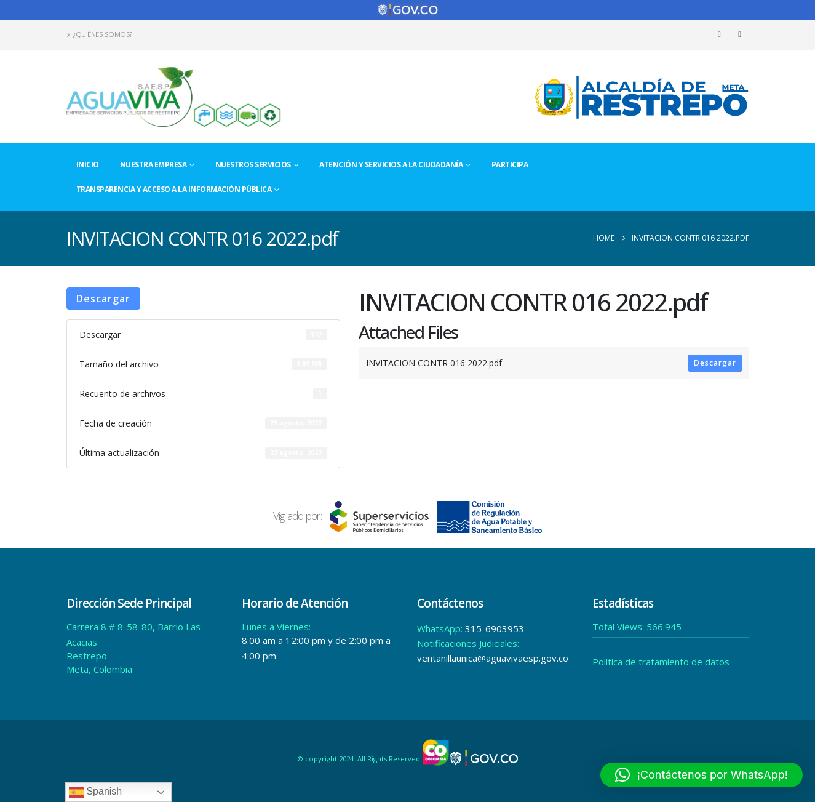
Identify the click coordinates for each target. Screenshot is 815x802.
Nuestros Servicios (253, 164)
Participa (509, 164)
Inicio (87, 164)
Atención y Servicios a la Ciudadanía (391, 164)
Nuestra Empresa (153, 164)
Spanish (95, 792)
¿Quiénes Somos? (99, 34)
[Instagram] (740, 34)
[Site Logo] (174, 97)
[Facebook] (719, 34)
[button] (701, 775)
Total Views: (619, 626)
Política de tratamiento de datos (661, 662)
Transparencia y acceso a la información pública (174, 189)
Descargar (103, 298)
